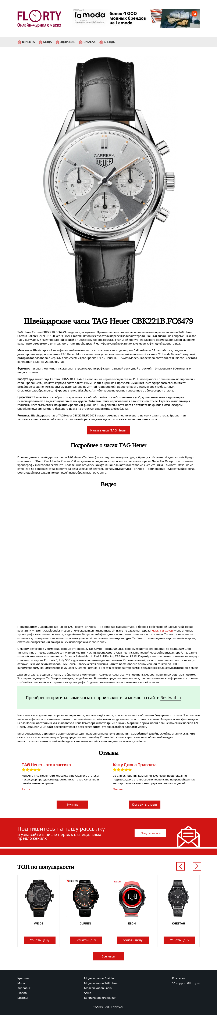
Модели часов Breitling (99, 978)
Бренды (22, 997)
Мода (21, 983)
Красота (23, 978)
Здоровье (24, 988)
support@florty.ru (188, 983)
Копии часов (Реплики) (100, 997)
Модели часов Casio (98, 988)
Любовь (22, 992)
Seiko (87, 992)
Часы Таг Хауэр (162, 630)
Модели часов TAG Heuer (101, 983)
